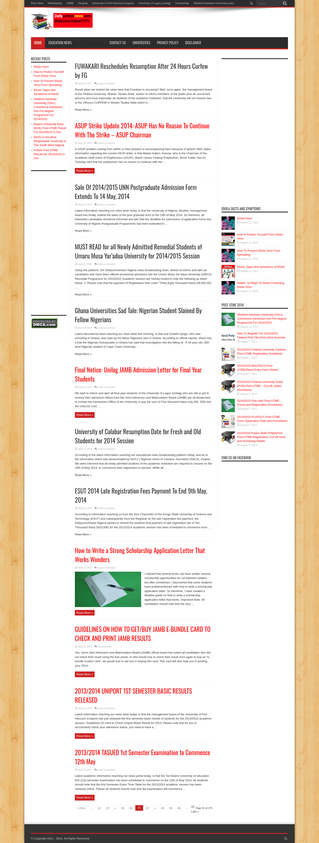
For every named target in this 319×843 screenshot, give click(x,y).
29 (122, 808)
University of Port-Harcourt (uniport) (113, 3)
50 (170, 808)
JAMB (69, 3)
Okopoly (83, 3)
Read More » (84, 170)
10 (99, 808)
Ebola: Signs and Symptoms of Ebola (261, 266)
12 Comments (104, 646)
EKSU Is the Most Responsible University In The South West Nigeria (50, 141)
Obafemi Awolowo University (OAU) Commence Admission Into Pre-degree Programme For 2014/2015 (261, 318)
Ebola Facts (41, 66)
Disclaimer (193, 42)
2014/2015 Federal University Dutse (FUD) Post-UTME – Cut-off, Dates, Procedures (260, 386)
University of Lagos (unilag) (154, 3)
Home (38, 42)
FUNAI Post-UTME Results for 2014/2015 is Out (49, 154)
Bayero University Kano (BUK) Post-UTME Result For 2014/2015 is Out (50, 128)
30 (130, 808)
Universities (141, 42)
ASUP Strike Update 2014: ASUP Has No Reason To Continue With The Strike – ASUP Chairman (142, 130)
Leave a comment (106, 143)
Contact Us (117, 42)
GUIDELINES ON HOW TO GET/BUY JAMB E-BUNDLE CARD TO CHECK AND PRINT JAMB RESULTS (142, 634)
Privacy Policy (167, 42)
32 (147, 808)
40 (162, 808)
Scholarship (182, 3)
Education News (60, 42)
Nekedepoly (55, 3)
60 (179, 808)
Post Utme (37, 3)
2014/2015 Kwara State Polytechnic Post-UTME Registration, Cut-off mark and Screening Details (261, 437)
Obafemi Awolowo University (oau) (213, 3)
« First (81, 808)
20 (107, 808)
